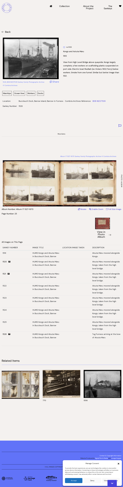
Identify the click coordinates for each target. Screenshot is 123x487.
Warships (7, 93)
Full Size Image (113, 209)
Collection (64, 6)
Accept (74, 480)
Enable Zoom (96, 209)
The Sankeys (108, 7)
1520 (6, 262)
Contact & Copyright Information (110, 456)
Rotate (82, 209)
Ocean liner (19, 93)
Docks (40, 93)
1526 (6, 334)
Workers (31, 93)
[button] (118, 463)
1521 (6, 274)
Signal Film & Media (101, 458)
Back (8, 31)
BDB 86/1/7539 (99, 101)
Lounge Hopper (116, 458)
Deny (92, 480)
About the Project (88, 7)
